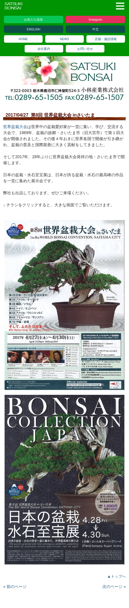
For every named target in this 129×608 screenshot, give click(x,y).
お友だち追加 (33, 19)
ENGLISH (33, 29)
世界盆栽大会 (15, 126)
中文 (95, 29)
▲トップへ (116, 576)
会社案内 (43, 48)
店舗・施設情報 (106, 39)
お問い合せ (85, 48)
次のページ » (114, 586)
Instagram (95, 19)
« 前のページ (15, 586)
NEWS (64, 39)
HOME (23, 39)
